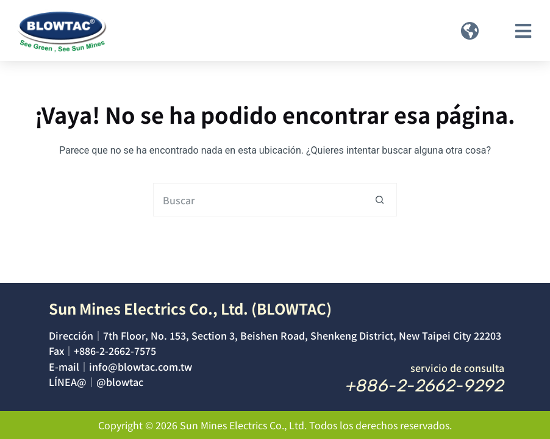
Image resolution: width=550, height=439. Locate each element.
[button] (470, 31)
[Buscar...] (258, 199)
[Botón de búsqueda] (380, 199)
